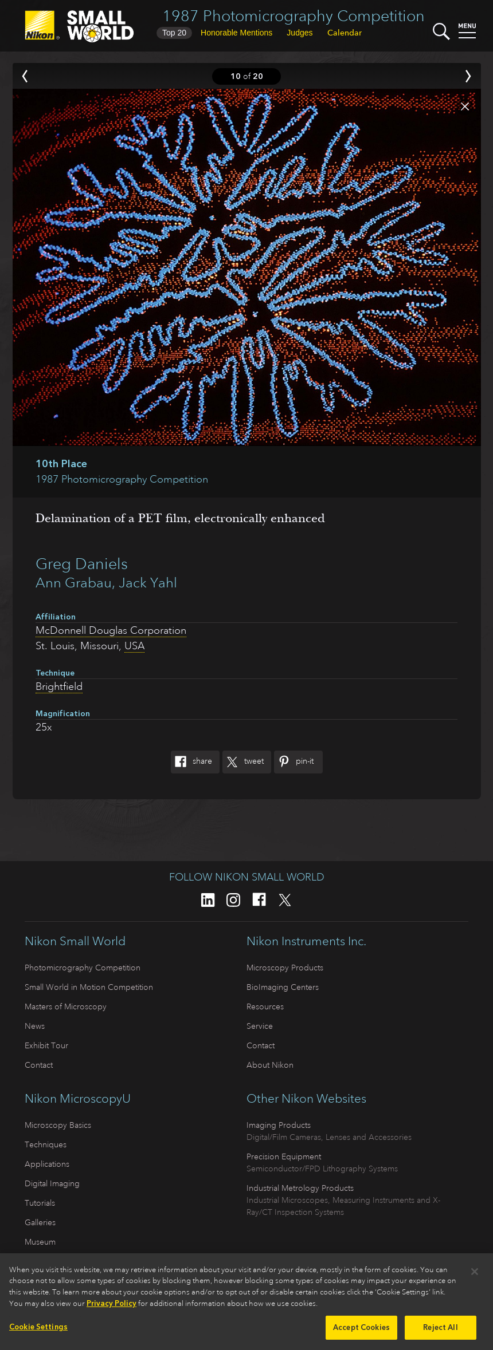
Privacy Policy (111, 1308)
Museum (40, 1242)
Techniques (45, 1144)
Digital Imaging (52, 1183)
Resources (265, 1006)
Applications (47, 1164)
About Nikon (270, 1065)
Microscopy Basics (58, 1125)
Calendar (344, 32)
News (35, 1026)
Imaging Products (278, 1125)
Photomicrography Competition (82, 967)
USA (134, 646)
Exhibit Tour (46, 1045)
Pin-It (294, 762)
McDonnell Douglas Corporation (111, 630)
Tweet (243, 762)
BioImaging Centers (282, 987)
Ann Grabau (74, 582)
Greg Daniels (82, 563)
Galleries (40, 1222)
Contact (39, 1065)
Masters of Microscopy (66, 1006)
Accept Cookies (361, 1332)
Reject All (440, 1332)
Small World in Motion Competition (89, 987)
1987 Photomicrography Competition (293, 15)
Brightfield (59, 686)
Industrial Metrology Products (300, 1188)
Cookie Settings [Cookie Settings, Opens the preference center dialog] (38, 1331)
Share (191, 762)
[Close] (474, 1276)
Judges (299, 32)
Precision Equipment (283, 1156)
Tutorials (40, 1203)
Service (259, 1026)
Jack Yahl (148, 582)
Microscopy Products (284, 967)
